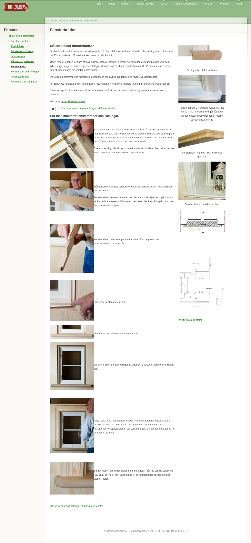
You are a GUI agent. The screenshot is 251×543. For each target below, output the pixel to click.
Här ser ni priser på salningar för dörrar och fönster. (76, 506)
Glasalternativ (18, 56)
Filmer (125, 3)
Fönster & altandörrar (186, 3)
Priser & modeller (145, 3)
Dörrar (164, 3)
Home (53, 20)
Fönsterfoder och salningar (25, 71)
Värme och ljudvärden (22, 61)
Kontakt (208, 3)
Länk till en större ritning (189, 320)
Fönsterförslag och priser (24, 81)
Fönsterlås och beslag (22, 51)
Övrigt (239, 3)
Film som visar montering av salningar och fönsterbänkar (82, 108)
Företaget (224, 3)
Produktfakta (17, 46)
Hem (99, 3)
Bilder (112, 3)
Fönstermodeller (19, 41)
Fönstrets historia (20, 76)
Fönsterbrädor (18, 66)
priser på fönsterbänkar (73, 101)
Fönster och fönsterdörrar (20, 36)
